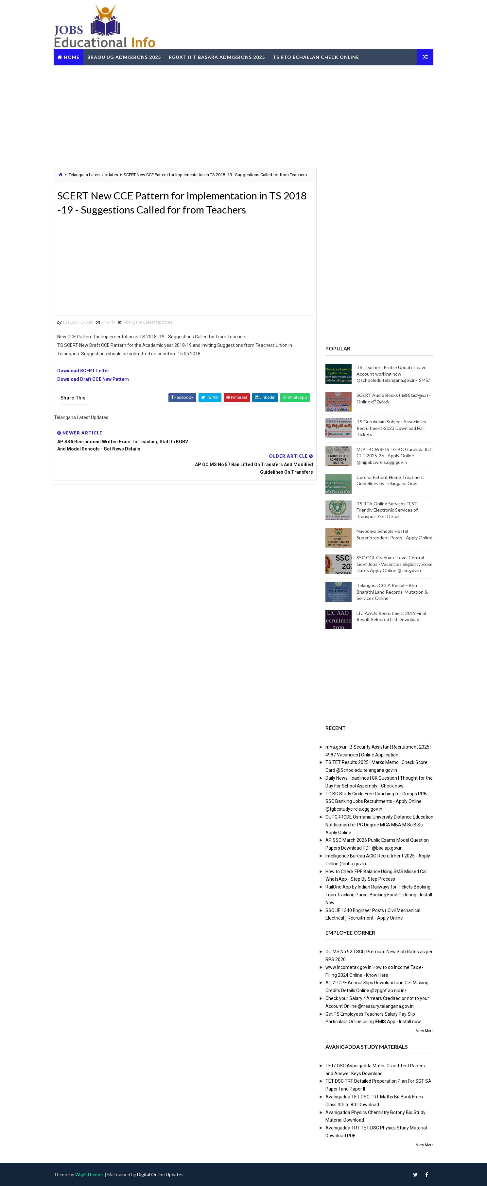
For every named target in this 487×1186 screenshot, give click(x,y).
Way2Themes (91, 1174)
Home (73, 56)
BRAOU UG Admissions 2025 (126, 56)
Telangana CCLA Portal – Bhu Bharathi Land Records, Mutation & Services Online (390, 592)
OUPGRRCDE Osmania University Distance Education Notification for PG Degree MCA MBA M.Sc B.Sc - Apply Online (378, 824)
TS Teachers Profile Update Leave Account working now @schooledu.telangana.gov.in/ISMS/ (391, 373)
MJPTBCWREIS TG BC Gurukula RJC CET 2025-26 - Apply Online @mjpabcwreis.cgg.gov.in (393, 456)
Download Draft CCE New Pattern (95, 386)
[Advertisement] (244, 115)
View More (423, 1031)
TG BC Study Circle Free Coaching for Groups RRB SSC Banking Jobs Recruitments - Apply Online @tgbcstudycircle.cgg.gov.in (374, 801)
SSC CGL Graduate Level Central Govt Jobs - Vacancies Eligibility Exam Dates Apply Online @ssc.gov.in (393, 564)
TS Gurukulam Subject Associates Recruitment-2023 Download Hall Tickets (390, 428)
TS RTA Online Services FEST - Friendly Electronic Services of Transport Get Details (386, 509)
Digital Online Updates (162, 1174)
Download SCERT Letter (85, 378)
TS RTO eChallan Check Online (318, 56)
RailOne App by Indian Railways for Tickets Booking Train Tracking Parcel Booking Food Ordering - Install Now (377, 894)
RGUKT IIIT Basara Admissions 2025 (219, 56)
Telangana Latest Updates (95, 174)
